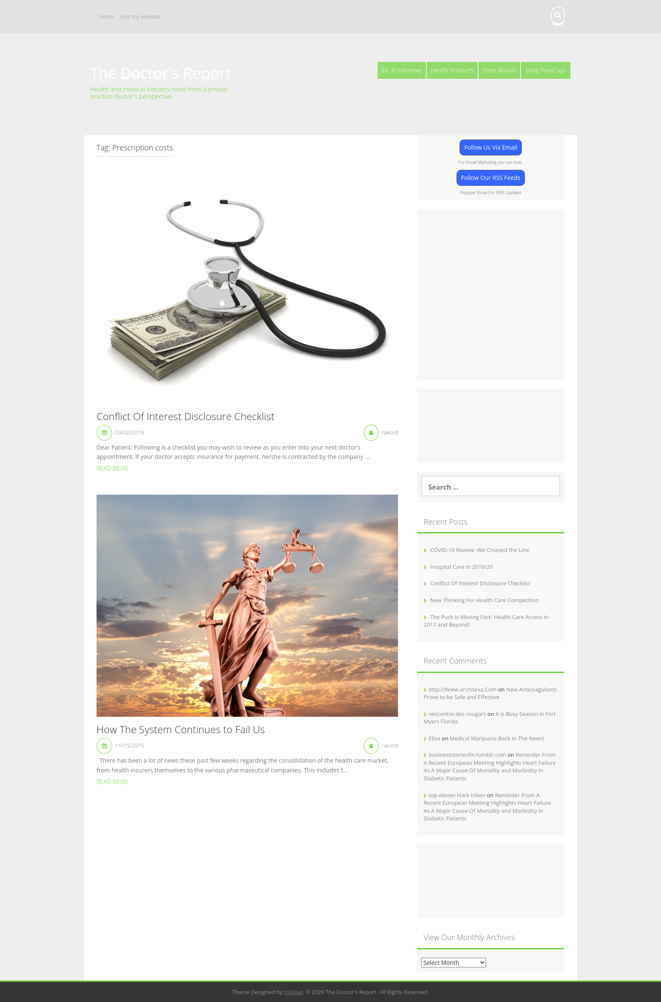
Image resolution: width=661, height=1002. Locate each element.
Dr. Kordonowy (402, 70)
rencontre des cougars (457, 714)
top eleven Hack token (457, 795)
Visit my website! (141, 16)
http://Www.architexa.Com (463, 689)
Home (106, 16)
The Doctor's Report (160, 73)
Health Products (452, 70)
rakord (390, 432)
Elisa (434, 738)
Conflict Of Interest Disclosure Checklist (185, 417)
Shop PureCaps (545, 70)
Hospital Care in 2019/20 (461, 567)
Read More (113, 468)
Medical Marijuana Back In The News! (497, 738)
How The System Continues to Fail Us (181, 730)
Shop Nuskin (499, 70)
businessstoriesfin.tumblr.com (467, 754)
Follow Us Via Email (490, 147)
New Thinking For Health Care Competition (484, 600)
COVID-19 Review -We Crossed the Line (479, 550)
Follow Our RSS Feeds (490, 178)
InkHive (293, 992)
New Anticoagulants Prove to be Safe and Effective (490, 693)
